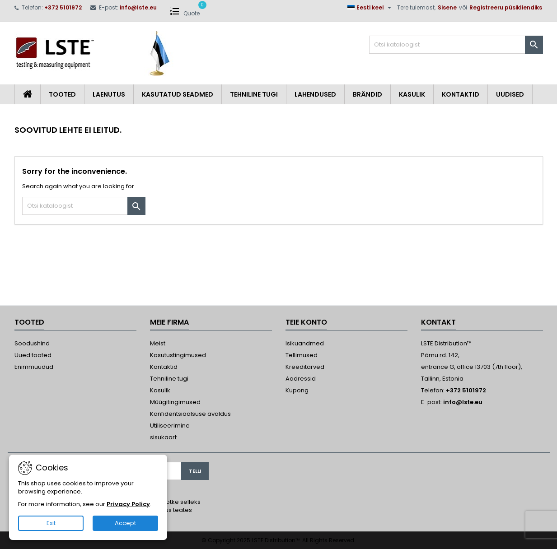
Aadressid (301, 378)
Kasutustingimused (178, 355)
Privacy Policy (128, 504)
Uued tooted (32, 355)
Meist (157, 343)
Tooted (62, 94)
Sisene (447, 7)
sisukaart (163, 437)
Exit (51, 523)
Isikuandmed (305, 343)
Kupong (297, 390)
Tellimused (302, 355)
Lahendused (315, 94)
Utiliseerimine (170, 425)
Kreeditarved (305, 367)
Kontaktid (460, 94)
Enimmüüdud (33, 367)
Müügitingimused (175, 402)
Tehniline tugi (254, 94)
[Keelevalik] (370, 7)
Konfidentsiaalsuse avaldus (190, 413)
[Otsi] (456, 45)
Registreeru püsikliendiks (505, 7)
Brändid (367, 94)
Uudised (510, 94)
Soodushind (32, 343)
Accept (125, 523)
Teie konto (306, 322)
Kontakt (438, 322)
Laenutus (109, 94)
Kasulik (412, 94)
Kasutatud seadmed (177, 94)
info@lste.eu (138, 7)
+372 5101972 (63, 7)
